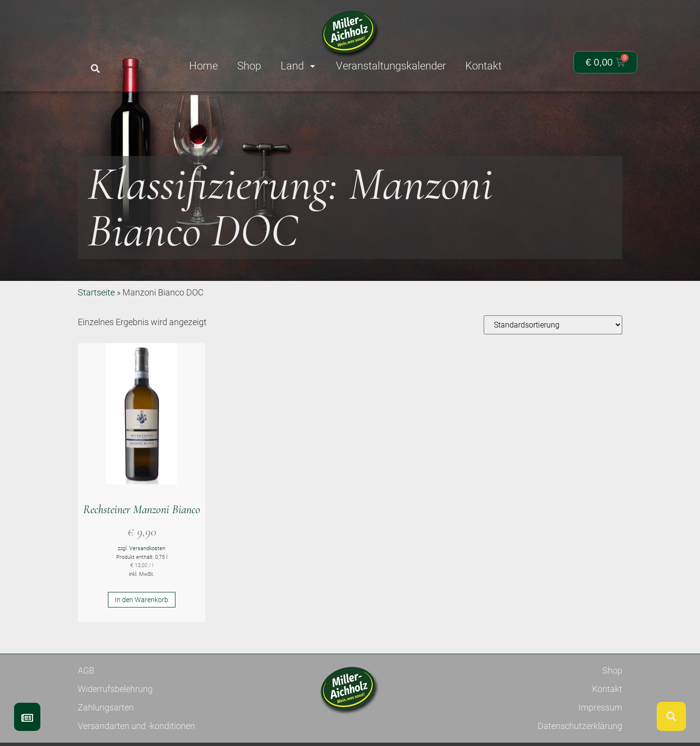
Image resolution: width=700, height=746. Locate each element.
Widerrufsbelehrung (115, 724)
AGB (86, 706)
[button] (95, 69)
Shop (612, 706)
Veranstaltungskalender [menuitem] (391, 66)
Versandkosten (147, 584)
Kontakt (607, 724)
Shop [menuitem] (249, 66)
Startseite (96, 328)
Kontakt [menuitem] (483, 66)
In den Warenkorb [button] (141, 635)
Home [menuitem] (203, 66)
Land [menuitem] (298, 66)
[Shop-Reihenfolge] (553, 360)
